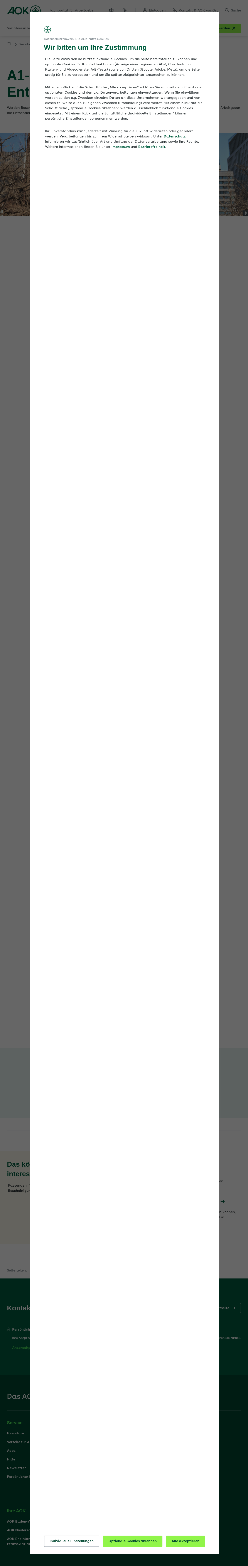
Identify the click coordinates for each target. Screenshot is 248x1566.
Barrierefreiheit (151, 147)
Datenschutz (175, 136)
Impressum (120, 147)
